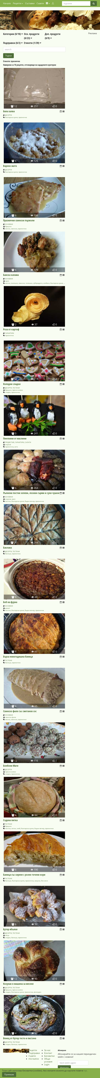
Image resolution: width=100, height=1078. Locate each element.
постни (8, 501)
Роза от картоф (11, 329)
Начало (7, 3)
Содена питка (10, 820)
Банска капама (11, 275)
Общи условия (48, 1060)
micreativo (34, 1058)
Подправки (34, 1053)
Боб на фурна (10, 602)
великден (37, 992)
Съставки (30, 3)
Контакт (48, 1053)
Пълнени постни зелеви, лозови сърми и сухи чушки (31, 493)
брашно (8, 226)
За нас (47, 1050)
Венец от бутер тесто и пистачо (19, 1038)
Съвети (40, 3)
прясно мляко (17, 390)
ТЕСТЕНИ (16, 388)
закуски (37, 881)
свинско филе (10, 717)
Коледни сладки (12, 384)
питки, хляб (15, 828)
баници (8, 554)
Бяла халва (9, 111)
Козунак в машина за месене (18, 983)
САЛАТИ (28, 442)
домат (7, 608)
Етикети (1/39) (32, 43)
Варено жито (10, 166)
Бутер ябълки (10, 929)
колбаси (46, 283)
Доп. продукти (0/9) (52, 36)
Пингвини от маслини (14, 438)
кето (16, 447)
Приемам (9, 1074)
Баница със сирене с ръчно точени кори (24, 874)
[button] (48, 3)
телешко (29, 283)
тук (85, 1070)
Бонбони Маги (10, 765)
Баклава (7, 547)
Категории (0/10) (13, 34)
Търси (8, 55)
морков (8, 444)
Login (46, 1064)
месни (7, 229)
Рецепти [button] (17, 3)
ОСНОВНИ (9, 224)
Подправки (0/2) (13, 43)
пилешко (14, 283)
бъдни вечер (30, 501)
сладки (8, 392)
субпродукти (38, 283)
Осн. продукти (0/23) (31, 36)
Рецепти (33, 1050)
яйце (7, 935)
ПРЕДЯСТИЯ (9, 442)
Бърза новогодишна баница (18, 656)
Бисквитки (49, 1056)
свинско (14, 229)
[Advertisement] (83, 51)
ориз (7, 281)
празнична (22, 117)
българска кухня (11, 117)
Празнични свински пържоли (19, 220)
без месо (44, 881)
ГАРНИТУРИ (9, 333)
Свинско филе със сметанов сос (20, 711)
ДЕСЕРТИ (8, 115)
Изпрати (64, 1067)
